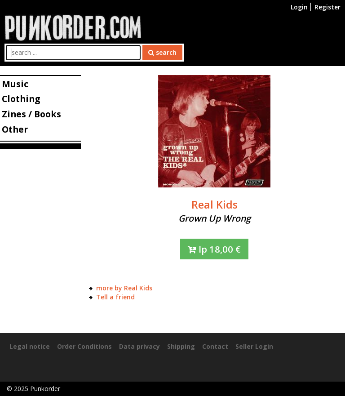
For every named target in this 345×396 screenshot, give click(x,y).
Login (299, 7)
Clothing (21, 99)
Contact (215, 346)
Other (15, 129)
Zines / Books (31, 114)
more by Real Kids (124, 288)
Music (15, 84)
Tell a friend (115, 297)
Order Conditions (84, 346)
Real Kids (214, 204)
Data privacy (139, 346)
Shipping (181, 346)
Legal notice (29, 346)
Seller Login (254, 346)
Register (327, 7)
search (162, 52)
